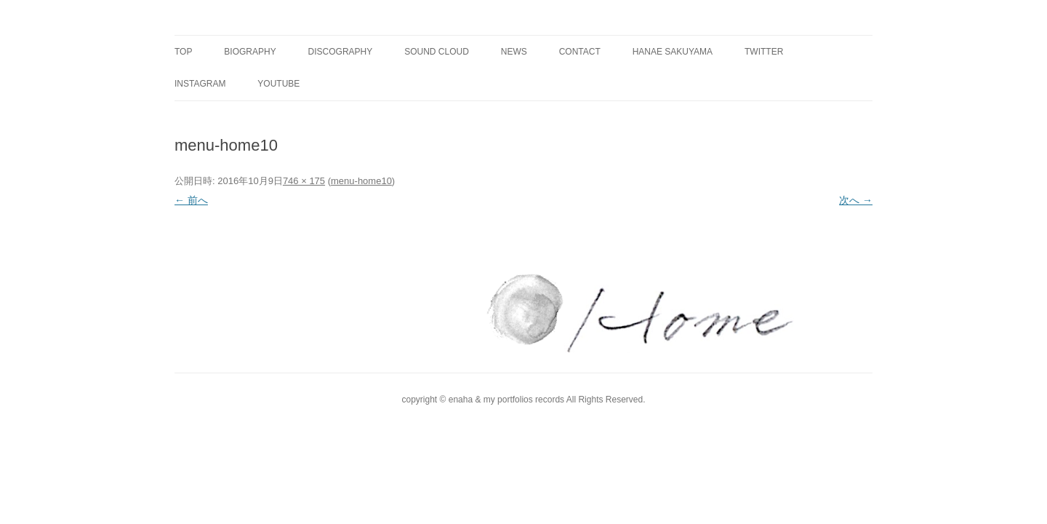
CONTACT (580, 52)
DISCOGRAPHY (340, 52)
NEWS (514, 52)
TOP (183, 52)
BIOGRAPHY (250, 52)
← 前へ (191, 200)
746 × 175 (304, 180)
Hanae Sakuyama (673, 52)
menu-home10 (361, 180)
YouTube (278, 84)
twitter (764, 52)
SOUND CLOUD (436, 52)
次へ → (855, 200)
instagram (199, 84)
